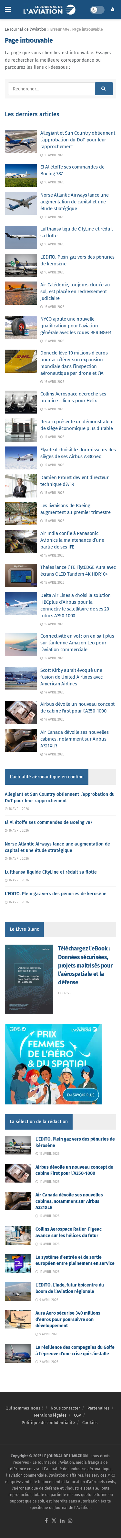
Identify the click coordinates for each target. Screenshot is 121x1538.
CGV (77, 1415)
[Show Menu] (8, 9)
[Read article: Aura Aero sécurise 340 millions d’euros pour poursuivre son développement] (18, 1319)
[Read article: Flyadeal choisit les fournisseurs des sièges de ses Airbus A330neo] (21, 458)
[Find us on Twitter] (53, 1521)
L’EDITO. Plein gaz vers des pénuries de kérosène (55, 894)
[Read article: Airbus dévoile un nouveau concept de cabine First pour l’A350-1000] (21, 712)
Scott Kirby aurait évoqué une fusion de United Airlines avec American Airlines (71, 677)
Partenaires (98, 1408)
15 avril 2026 (52, 409)
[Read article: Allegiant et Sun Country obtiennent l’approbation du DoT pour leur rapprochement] (21, 141)
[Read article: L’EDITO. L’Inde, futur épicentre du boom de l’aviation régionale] (18, 1291)
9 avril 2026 (46, 1300)
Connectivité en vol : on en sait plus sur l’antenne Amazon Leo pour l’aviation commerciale (77, 642)
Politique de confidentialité (48, 1422)
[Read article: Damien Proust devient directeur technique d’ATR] (21, 485)
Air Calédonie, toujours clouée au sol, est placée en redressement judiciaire (75, 291)
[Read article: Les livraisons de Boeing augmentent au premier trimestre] (21, 514)
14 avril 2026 (52, 692)
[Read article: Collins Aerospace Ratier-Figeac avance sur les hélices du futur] (18, 1235)
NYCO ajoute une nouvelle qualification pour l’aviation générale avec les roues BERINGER (75, 325)
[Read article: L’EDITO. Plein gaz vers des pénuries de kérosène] (21, 265)
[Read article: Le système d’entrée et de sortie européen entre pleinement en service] (18, 1263)
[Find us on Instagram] (70, 1521)
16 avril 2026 (52, 155)
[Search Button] (104, 88)
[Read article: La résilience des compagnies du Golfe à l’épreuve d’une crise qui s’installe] (18, 1353)
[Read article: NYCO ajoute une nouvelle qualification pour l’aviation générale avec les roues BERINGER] (21, 327)
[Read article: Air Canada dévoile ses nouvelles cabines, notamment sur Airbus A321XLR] (21, 740)
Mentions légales (50, 1415)
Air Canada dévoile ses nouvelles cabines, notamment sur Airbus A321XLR (74, 739)
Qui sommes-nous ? (24, 1408)
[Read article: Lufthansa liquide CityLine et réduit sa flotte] (21, 237)
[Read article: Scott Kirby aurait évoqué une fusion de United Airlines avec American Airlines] (21, 678)
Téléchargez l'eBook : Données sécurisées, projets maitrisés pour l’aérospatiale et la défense (85, 965)
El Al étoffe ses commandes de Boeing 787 (48, 822)
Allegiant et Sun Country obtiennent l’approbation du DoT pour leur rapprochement (77, 139)
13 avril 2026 (47, 1272)
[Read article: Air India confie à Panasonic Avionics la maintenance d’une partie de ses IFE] (21, 541)
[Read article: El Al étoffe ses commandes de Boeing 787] (21, 175)
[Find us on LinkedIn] (62, 1521)
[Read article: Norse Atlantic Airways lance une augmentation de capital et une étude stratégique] (21, 203)
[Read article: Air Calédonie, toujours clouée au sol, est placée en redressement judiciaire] (21, 293)
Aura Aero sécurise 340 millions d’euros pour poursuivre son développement (67, 1319)
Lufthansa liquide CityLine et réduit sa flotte (51, 872)
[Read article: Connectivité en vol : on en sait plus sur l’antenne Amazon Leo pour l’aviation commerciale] (21, 644)
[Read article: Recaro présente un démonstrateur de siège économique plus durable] (21, 430)
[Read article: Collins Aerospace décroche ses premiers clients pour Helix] (21, 402)
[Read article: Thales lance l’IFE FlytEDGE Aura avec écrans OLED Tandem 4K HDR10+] (21, 575)
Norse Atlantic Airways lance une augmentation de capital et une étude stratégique (74, 201)
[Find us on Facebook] (46, 1521)
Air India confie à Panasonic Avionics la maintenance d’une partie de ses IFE (72, 540)
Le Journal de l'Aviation (25, 29)
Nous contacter (65, 1408)
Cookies (89, 1422)
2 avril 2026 (46, 1362)
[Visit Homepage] (50, 9)
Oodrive (64, 993)
